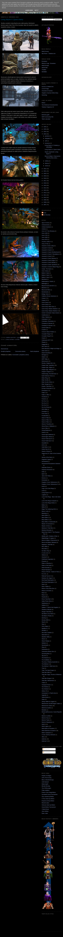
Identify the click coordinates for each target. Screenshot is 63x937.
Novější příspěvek (5, 351)
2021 (45, 171)
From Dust (44, 413)
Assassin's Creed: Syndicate (49, 264)
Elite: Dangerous (46, 384)
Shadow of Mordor (47, 609)
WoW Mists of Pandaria (48, 728)
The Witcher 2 (45, 664)
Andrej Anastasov (46, 227)
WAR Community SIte (47, 117)
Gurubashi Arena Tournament (49, 794)
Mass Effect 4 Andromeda (48, 521)
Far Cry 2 (44, 401)
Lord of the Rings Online (48, 503)
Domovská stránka (20, 351)
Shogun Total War (46, 611)
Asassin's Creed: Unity (48, 245)
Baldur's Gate (45, 273)
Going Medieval (46, 430)
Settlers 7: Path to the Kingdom (50, 607)
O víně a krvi (45, 553)
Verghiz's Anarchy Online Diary (50, 93)
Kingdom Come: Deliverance (49, 482)
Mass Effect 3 (45, 519)
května (47, 161)
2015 (45, 185)
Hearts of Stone (46, 451)
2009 (45, 200)
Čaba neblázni (45, 790)
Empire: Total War (46, 386)
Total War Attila (46, 672)
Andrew (44, 229)
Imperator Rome (46, 467)
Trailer (43, 682)
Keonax (44, 212)
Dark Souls (45, 350)
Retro (43, 584)
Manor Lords (45, 511)
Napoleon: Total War (47, 544)
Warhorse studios (46, 707)
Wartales (44, 710)
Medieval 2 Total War (47, 528)
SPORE (44, 630)
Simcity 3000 (45, 620)
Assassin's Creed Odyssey (49, 258)
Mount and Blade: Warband (49, 542)
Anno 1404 (45, 233)
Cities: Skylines (46, 317)
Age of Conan (45, 222)
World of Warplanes (47, 722)
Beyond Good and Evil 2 (48, 285)
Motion (43, 102)
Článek (43, 342)
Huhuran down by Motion (48, 805)
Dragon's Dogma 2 (47, 371)
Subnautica (45, 649)
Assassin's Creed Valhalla (48, 262)
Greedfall (44, 443)
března (47, 163)
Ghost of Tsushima (47, 424)
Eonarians (44, 61)
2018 (45, 178)
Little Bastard (45, 782)
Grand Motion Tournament (49, 807)
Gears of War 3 (46, 422)
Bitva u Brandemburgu (48, 779)
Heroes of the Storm (47, 457)
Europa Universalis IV (47, 388)
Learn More (29, 10)
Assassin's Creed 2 (47, 250)
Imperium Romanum (47, 469)
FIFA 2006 (44, 409)
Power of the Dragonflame (49, 792)
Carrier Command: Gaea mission (50, 313)
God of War (45, 428)
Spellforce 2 (45, 628)
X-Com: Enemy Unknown (48, 734)
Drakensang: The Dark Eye (49, 373)
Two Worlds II (45, 689)
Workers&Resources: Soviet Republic (52, 712)
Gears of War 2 (46, 420)
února (46, 165)
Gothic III (44, 432)
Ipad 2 (43, 473)
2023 (45, 134)
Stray (43, 647)
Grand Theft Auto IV (47, 438)
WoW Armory (45, 51)
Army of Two (45, 243)
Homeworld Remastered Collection (51, 463)
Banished (44, 279)
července (47, 143)
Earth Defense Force (47, 375)
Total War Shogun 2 (47, 678)
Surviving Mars (46, 653)
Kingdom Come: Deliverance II (50, 484)
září (46, 141)
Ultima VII (44, 691)
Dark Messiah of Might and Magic (51, 348)
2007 (45, 204)
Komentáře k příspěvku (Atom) (21, 354)
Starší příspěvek (34, 351)
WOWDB (44, 71)
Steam (43, 639)
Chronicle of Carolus (47, 90)
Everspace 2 (45, 390)
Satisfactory (45, 603)
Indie (43, 471)
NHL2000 (44, 548)
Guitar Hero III (45, 449)
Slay (43, 624)
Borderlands (45, 292)
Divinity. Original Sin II (47, 363)
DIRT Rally (44, 359)
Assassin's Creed (46, 248)
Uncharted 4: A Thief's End (49, 693)
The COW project (46, 788)
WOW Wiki (45, 67)
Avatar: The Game (47, 269)
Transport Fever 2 (46, 684)
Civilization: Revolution (48, 321)
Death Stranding (46, 352)
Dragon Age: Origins (47, 367)
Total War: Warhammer (48, 680)
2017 (45, 180)
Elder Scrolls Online (47, 382)
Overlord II (44, 557)
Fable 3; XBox (45, 394)
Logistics (44, 494)
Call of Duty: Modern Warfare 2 (50, 308)
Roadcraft (44, 597)
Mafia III (44, 507)
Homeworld (45, 461)
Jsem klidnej (45, 811)
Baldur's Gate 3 (46, 277)
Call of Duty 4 (45, 302)
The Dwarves (45, 657)
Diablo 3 (44, 357)
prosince (47, 136)
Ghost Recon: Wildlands (48, 426)
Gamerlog (44, 95)
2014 (45, 188)
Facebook (44, 396)
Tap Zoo (44, 655)
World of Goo (45, 718)
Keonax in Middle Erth (47, 86)
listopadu (47, 138)
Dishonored (45, 361)
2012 (45, 192)
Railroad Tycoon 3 (46, 576)
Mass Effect (45, 515)
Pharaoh (44, 561)
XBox (43, 737)
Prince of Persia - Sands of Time (50, 571)
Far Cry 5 (44, 405)
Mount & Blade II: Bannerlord (49, 540)
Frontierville (45, 415)
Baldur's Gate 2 (46, 275)
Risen (43, 592)
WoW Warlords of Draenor (49, 730)
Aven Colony (45, 271)
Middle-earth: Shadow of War (49, 536)
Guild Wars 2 (45, 447)
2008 (45, 202)
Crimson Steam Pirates (48, 331)
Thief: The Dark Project (48, 670)
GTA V (43, 445)
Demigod (44, 354)
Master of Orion (46, 526)
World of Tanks (46, 720)
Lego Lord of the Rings (48, 488)
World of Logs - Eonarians (49, 63)
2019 (45, 176)
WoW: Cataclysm (46, 732)
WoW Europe (45, 65)
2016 (45, 183)
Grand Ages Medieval (47, 434)
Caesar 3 (44, 298)
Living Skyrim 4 (10, 339)
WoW (43, 724)
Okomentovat (4, 348)
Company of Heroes (47, 323)
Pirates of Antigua (46, 775)
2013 (45, 190)
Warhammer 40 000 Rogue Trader (51, 703)
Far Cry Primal (45, 407)
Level (43, 490)
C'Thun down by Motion (48, 798)
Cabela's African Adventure (49, 296)
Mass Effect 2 (45, 517)
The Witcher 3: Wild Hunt (48, 666)
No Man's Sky (45, 550)
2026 (45, 126)
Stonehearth (45, 645)
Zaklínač (44, 739)
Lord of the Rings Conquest (49, 500)
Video (43, 699)
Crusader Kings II (46, 334)
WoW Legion (45, 726)
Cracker (44, 329)
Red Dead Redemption (48, 580)
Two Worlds (45, 686)
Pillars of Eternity (46, 563)
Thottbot (44, 69)
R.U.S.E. (44, 574)
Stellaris (44, 643)
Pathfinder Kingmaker (47, 559)
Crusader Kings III (46, 336)
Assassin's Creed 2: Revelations (50, 254)
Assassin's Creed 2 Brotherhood (50, 252)
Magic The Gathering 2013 (49, 509)
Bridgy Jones (45, 294)
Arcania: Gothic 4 (46, 241)
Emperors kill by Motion (48, 800)
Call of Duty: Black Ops (48, 306)
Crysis (43, 338)
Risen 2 (44, 595)
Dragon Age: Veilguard (48, 369)
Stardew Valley (46, 636)
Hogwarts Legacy (46, 459)
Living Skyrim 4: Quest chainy (52, 149)
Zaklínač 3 (44, 741)
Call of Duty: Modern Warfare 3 (50, 311)
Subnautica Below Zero (48, 651)
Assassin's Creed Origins (48, 260)
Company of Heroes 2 (47, 325)
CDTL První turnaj (46, 777)
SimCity (44, 618)
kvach (43, 486)
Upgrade (44, 695)
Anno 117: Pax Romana (48, 231)
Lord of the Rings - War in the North (51, 497)
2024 (45, 131)
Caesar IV (44, 300)
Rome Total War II (46, 599)
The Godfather (45, 660)
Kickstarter (44, 480)
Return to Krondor (46, 590)
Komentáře (46, 752)
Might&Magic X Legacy (48, 538)
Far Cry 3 (44, 403)
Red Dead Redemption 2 (48, 582)
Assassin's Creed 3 (47, 256)
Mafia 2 (44, 505)
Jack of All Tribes (46, 476)
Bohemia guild (45, 114)
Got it (36, 10)
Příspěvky (46, 749)
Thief (43, 668)
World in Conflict (46, 716)
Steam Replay (45, 641)
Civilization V (45, 319)
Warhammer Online (47, 705)
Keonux (44, 478)
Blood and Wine (46, 289)
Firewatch (44, 411)
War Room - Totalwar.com (48, 53)
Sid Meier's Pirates (47, 615)
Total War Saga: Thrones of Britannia (51, 674)
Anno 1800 (45, 237)
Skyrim (17, 339)
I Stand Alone (45, 809)
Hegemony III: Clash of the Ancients (51, 453)
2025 (45, 129)
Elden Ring (45, 378)
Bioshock (44, 287)
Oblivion (44, 555)
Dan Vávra (44, 346)
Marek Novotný (46, 215)
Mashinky (44, 513)
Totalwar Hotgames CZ (48, 107)
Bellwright (44, 283)
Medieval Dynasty (46, 530)
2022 (45, 168)
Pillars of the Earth (47, 565)
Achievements (45, 224)
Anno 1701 (45, 235)
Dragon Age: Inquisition (48, 365)
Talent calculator (46, 119)
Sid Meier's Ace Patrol (47, 613)
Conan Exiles (45, 327)
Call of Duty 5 (45, 304)
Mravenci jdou (45, 803)
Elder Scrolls (45, 380)
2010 (45, 197)
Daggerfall (44, 344)
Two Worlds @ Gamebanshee (50, 105)
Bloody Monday (46, 786)
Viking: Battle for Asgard (48, 701)
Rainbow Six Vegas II (47, 578)
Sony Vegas (45, 626)
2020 (45, 173)
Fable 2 (44, 392)
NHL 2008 (44, 546)
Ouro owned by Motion (48, 796)
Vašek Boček (45, 697)
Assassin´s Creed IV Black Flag (50, 266)
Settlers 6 (44, 605)
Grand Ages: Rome (47, 436)
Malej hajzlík (45, 784)
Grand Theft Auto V (47, 440)
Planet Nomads (46, 569)
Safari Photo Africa (47, 601)
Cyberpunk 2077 (46, 340)
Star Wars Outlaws (47, 632)
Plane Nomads (46, 567)
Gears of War (45, 417)
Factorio (44, 399)
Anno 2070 (45, 239)
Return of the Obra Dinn (48, 588)
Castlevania (45, 315)
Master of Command (47, 523)
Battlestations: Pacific (47, 281)
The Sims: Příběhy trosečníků (50, 662)
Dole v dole (45, 813)
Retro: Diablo (45, 586)
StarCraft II (45, 634)
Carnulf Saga (45, 88)
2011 (45, 195)
